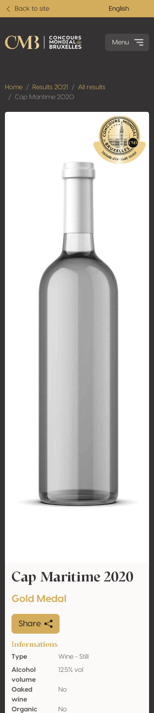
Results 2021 (50, 87)
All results (92, 87)
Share (35, 624)
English (119, 8)
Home (14, 87)
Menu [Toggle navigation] (128, 42)
